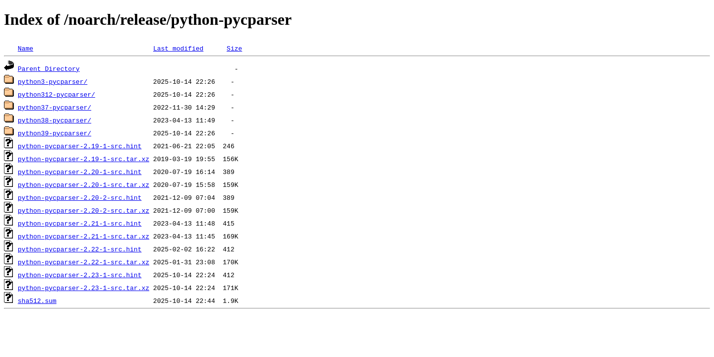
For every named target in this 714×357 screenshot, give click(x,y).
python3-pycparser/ (52, 81)
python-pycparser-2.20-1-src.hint (80, 171)
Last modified (178, 48)
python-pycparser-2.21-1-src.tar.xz (83, 236)
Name (25, 48)
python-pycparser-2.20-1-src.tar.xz (83, 184)
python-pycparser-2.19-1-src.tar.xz (83, 158)
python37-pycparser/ (54, 107)
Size (234, 48)
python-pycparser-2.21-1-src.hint (80, 223)
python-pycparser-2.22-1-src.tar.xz (83, 261)
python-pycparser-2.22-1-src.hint (80, 248)
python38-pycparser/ (54, 120)
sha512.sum (37, 300)
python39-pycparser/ (54, 132)
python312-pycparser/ (56, 94)
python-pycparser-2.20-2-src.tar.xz (83, 210)
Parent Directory (49, 68)
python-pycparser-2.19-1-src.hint (80, 145)
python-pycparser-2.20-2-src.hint (80, 197)
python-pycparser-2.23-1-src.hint (80, 274)
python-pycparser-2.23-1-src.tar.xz (83, 287)
